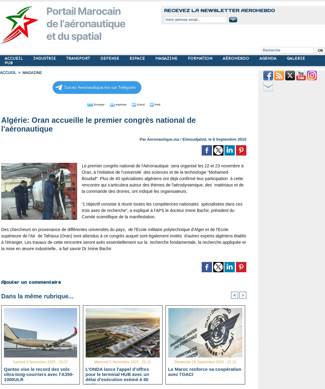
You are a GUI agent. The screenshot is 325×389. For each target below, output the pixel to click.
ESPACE (137, 58)
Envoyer (89, 104)
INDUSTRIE (45, 58)
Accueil (8, 73)
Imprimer (117, 104)
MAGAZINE (167, 58)
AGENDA (268, 58)
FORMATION (201, 58)
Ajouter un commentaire (30, 281)
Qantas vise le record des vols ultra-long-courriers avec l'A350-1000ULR (39, 373)
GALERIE (296, 58)
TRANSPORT (78, 58)
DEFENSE (110, 58)
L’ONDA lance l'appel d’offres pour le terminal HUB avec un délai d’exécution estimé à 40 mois (117, 373)
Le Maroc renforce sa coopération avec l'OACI (204, 371)
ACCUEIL (14, 58)
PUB (9, 63)
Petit (163, 104)
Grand (142, 104)
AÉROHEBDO (236, 58)
